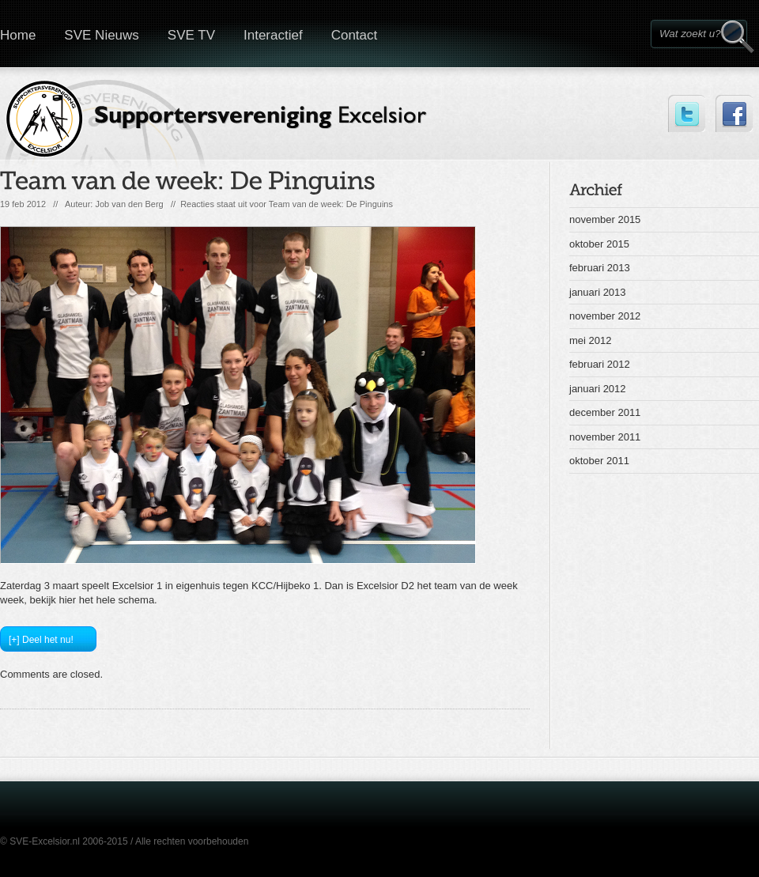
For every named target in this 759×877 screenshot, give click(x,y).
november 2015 (604, 219)
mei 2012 (590, 340)
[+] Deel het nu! (41, 639)
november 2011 (604, 437)
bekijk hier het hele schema (92, 600)
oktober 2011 (599, 461)
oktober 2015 (599, 244)
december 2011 (604, 412)
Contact (354, 35)
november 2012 (604, 316)
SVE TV (191, 35)
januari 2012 (597, 389)
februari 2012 (599, 364)
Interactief (273, 35)
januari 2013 (597, 292)
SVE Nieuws (101, 35)
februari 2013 (599, 268)
